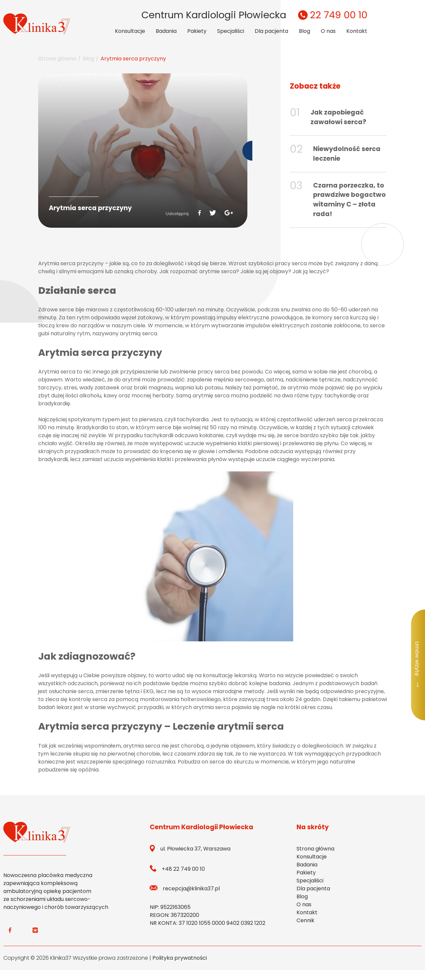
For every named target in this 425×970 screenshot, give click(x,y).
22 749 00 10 (331, 15)
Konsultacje (130, 31)
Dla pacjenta (271, 31)
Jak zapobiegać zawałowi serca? (338, 117)
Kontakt (356, 31)
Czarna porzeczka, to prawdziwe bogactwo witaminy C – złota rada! (349, 199)
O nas (328, 31)
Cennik (305, 920)
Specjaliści (230, 31)
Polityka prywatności (179, 958)
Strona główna (57, 58)
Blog (304, 31)
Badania (166, 31)
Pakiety (197, 31)
